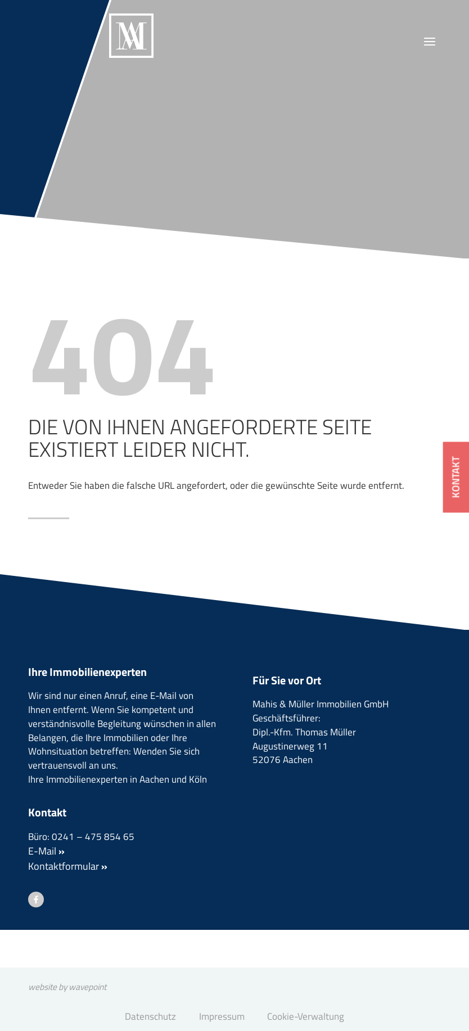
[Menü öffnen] (429, 42)
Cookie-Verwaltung (308, 1016)
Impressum (221, 1016)
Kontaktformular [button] (67, 901)
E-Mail (46, 886)
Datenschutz (147, 1016)
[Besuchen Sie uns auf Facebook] (36, 935)
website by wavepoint (74, 984)
